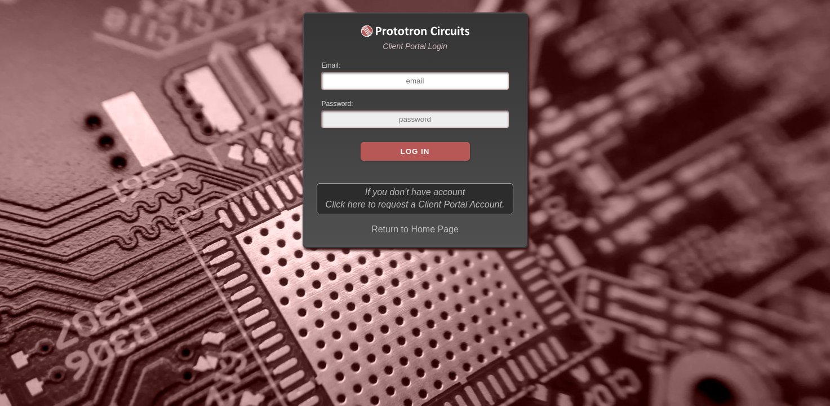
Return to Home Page (415, 229)
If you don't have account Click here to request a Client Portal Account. (415, 198)
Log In (415, 151)
